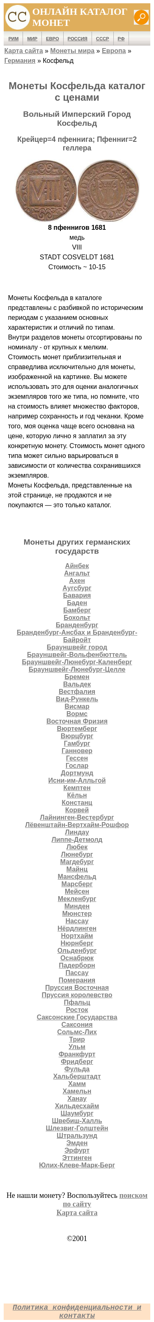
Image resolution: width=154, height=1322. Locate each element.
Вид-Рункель (77, 699)
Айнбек (77, 565)
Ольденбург (77, 950)
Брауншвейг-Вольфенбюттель (77, 654)
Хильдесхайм (77, 1105)
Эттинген (77, 1157)
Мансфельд (77, 876)
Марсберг (76, 884)
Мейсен (77, 891)
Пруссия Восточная (77, 987)
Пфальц (77, 1002)
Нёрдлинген (77, 928)
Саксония (77, 1024)
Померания (77, 980)
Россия (77, 38)
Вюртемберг (77, 728)
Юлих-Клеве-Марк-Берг (77, 1165)
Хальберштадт (77, 1076)
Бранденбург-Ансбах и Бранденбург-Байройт (77, 636)
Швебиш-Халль (77, 1120)
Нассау (76, 921)
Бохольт (77, 617)
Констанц (77, 802)
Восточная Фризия (77, 721)
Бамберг (77, 610)
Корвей (77, 810)
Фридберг (77, 1061)
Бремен (76, 676)
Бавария (77, 595)
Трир (77, 1039)
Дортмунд (77, 773)
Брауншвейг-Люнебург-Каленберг (77, 662)
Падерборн (77, 965)
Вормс (77, 713)
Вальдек (77, 684)
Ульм (77, 1046)
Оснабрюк (77, 958)
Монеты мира (72, 50)
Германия (19, 60)
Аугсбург (76, 588)
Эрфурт (77, 1150)
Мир (32, 38)
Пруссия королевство (76, 994)
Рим (13, 38)
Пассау (76, 972)
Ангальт (77, 573)
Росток (77, 1009)
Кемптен (76, 787)
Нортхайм (77, 935)
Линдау (77, 832)
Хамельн (77, 1091)
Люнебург (77, 854)
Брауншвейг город (77, 647)
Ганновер (77, 750)
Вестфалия (77, 691)
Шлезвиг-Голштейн (77, 1128)
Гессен (77, 758)
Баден (77, 602)
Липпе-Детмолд (76, 839)
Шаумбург (76, 1113)
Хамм (77, 1083)
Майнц (77, 869)
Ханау (77, 1098)
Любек (77, 847)
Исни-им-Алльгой (77, 780)
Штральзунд (77, 1135)
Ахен (77, 580)
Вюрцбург (77, 736)
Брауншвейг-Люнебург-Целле (77, 669)
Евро (52, 38)
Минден (77, 906)
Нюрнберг (77, 943)
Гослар (77, 765)
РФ (121, 38)
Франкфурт (77, 1054)
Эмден (77, 1142)
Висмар (77, 706)
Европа (114, 50)
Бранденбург (77, 625)
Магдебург (77, 861)
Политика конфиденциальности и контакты (77, 1312)
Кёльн (77, 795)
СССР (102, 38)
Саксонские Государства (77, 1017)
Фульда (77, 1068)
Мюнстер (77, 913)
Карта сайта (23, 50)
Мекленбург (77, 898)
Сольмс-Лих (77, 1031)
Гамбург (77, 743)
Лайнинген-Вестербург (77, 817)
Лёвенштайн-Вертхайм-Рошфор (77, 824)
